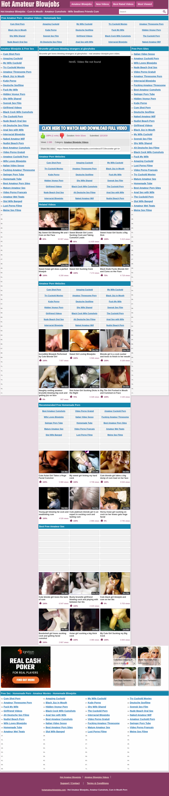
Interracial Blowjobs (117, 42)
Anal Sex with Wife (84, 42)
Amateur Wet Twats (13, 196)
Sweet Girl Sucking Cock (81, 269)
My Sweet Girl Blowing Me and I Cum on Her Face (53, 234)
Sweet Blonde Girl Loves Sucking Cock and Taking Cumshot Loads (81, 235)
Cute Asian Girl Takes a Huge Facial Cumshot (52, 476)
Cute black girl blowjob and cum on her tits (113, 598)
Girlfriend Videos (84, 36)
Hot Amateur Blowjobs (70, 777)
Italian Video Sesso (13, 165)
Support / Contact (70, 783)
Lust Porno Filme (12, 205)
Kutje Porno (51, 30)
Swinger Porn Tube (13, 174)
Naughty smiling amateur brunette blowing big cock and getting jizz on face (53, 393)
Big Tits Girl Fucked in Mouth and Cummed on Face (114, 391)
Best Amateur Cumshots (16, 147)
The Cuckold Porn (151, 36)
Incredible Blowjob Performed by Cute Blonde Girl (53, 355)
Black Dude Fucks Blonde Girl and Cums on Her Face (114, 270)
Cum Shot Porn (17, 24)
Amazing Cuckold (51, 24)
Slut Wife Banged (12, 201)
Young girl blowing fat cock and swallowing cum (53, 513)
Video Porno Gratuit (14, 152)
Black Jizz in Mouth (17, 30)
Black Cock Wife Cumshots (118, 36)
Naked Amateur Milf (151, 42)
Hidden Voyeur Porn (151, 30)
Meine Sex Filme (12, 210)
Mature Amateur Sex (14, 188)
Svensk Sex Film (51, 36)
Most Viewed (145, 4)
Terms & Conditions (98, 783)
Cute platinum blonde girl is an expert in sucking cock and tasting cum (83, 514)
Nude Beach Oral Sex (17, 42)
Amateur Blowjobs (81, 4)
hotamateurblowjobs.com (54, 790)
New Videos (102, 4)
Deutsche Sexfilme (84, 30)
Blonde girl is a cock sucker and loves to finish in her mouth (115, 355)
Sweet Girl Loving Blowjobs (82, 354)
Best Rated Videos (123, 4)
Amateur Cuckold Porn (15, 156)
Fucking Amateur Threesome (19, 170)
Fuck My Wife (118, 30)
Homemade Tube (12, 179)
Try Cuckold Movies (118, 24)
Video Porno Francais (15, 192)
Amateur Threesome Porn (151, 24)
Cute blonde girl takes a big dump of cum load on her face (114, 476)
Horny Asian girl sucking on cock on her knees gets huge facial (113, 514)
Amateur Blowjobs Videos (76, 142)
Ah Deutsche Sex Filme (51, 42)
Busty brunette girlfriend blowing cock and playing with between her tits (83, 599)
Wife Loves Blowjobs (14, 161)
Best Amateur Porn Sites (16, 183)
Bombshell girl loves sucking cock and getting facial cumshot (52, 636)
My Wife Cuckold (84, 24)
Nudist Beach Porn (13, 143)
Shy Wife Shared (17, 36)
